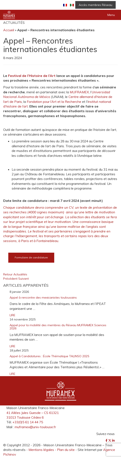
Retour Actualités (15, 274)
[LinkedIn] (113, 440)
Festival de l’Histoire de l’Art (32, 76)
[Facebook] (106, 440)
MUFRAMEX (79, 92)
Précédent (10, 278)
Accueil (8, 30)
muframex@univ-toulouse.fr (35, 427)
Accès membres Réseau (95, 5)
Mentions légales (41, 450)
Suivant (23, 278)
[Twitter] (110, 440)
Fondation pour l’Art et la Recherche (54, 101)
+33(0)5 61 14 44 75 (28, 422)
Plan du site (66, 450)
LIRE (12, 315)
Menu (111, 15)
